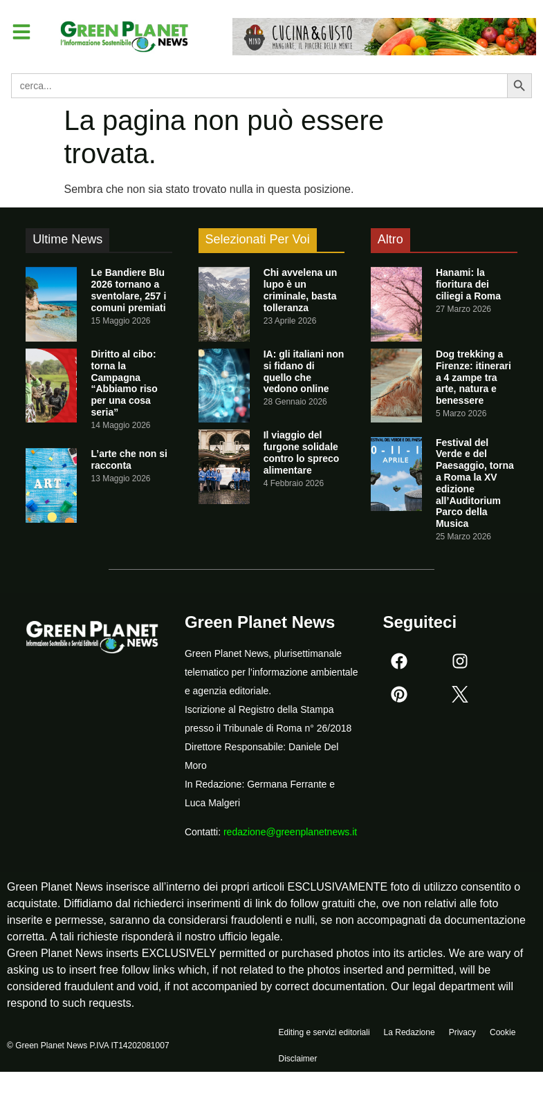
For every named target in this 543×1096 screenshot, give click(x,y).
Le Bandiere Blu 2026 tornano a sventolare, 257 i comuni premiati (128, 290)
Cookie (502, 1034)
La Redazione (409, 1034)
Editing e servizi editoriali (324, 1034)
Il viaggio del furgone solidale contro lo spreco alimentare (302, 452)
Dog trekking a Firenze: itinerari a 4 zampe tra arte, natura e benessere (473, 377)
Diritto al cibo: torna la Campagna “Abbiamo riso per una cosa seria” (124, 383)
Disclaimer (298, 1066)
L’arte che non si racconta (129, 459)
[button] (23, 33)
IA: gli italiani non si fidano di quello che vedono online (304, 371)
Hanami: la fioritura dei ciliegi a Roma (468, 284)
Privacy (462, 1034)
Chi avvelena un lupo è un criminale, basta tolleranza (301, 290)
